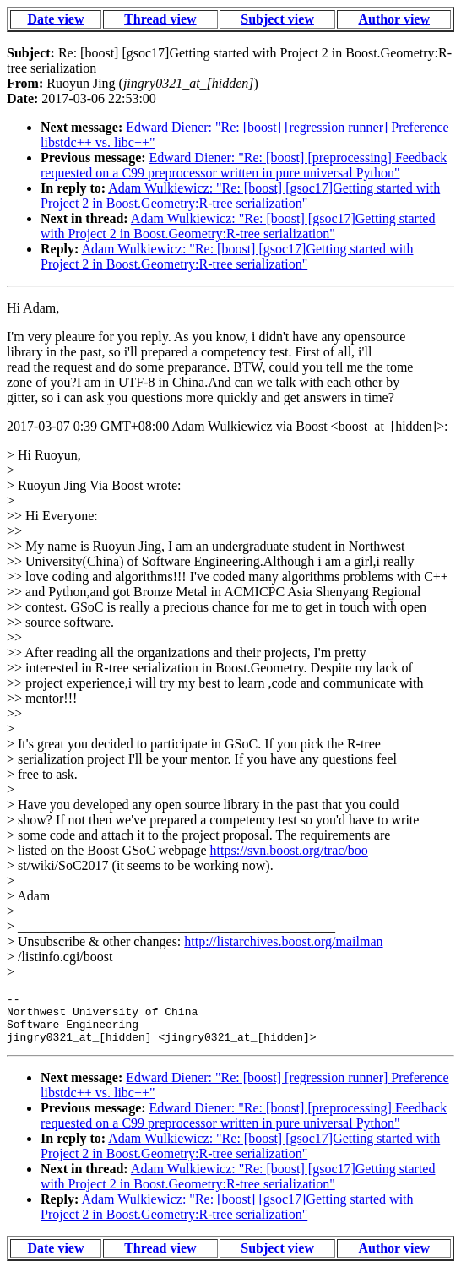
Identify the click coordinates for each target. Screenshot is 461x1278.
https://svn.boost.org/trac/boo (289, 850)
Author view (394, 19)
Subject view (277, 19)
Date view (55, 19)
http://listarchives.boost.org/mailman (283, 941)
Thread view (160, 19)
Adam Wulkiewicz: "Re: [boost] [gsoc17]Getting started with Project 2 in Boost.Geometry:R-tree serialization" (240, 195)
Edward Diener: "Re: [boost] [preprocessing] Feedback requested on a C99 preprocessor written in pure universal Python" (244, 165)
